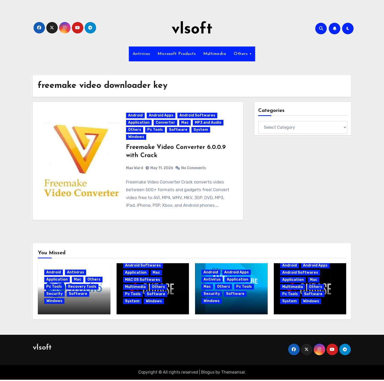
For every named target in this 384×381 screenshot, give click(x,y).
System (201, 130)
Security (54, 295)
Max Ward (134, 168)
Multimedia (214, 54)
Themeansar (233, 373)
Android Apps (161, 116)
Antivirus (141, 54)
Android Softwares (198, 116)
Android (135, 116)
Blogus (207, 373)
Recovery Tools (82, 287)
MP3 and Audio (208, 123)
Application (139, 123)
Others (241, 54)
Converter (165, 123)
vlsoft (192, 29)
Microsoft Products (176, 54)
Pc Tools (155, 130)
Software (178, 130)
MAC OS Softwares (142, 281)
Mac (185, 123)
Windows (136, 137)
